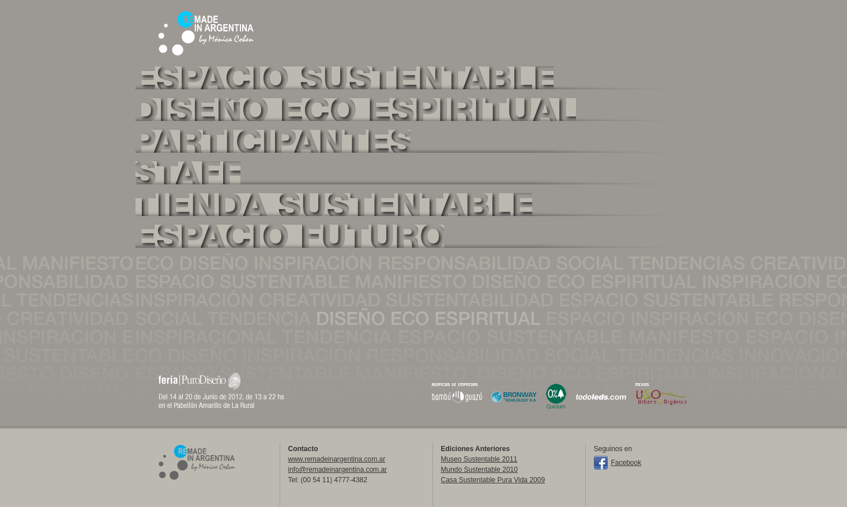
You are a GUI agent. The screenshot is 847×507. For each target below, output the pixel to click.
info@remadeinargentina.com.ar (337, 470)
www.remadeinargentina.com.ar (337, 459)
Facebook (626, 463)
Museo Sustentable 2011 (479, 459)
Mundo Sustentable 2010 (479, 470)
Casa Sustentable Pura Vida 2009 (493, 480)
